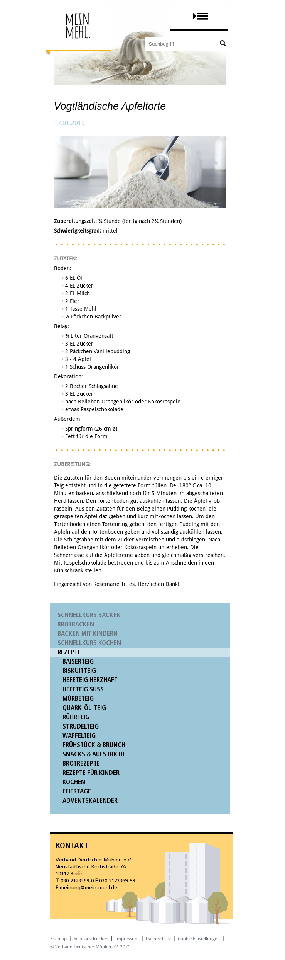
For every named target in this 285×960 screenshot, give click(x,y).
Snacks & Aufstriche (94, 754)
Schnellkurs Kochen (89, 643)
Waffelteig (79, 736)
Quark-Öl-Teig (84, 708)
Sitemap (58, 938)
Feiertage (76, 791)
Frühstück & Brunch (93, 745)
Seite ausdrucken (91, 938)
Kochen (73, 782)
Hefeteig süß (83, 689)
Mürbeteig (78, 699)
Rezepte (69, 652)
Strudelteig (80, 726)
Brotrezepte (81, 764)
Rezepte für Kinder (91, 773)
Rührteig (75, 717)
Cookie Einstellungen (199, 938)
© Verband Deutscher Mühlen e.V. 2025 (90, 947)
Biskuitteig (79, 671)
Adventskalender (90, 801)
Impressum (127, 938)
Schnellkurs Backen (89, 615)
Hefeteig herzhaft (90, 680)
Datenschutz (158, 938)
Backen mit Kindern (87, 634)
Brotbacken (75, 624)
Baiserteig (78, 662)
